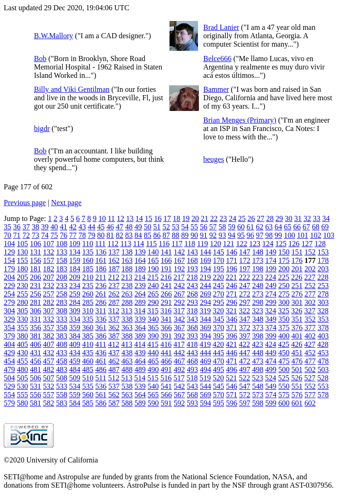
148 (257, 252)
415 (152, 344)
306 (35, 311)
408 (61, 344)
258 (61, 294)
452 (310, 353)
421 (231, 344)
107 (48, 244)
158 (61, 260)
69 (325, 227)
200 (284, 269)
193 (192, 269)
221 (231, 277)
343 (192, 319)
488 (127, 369)
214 (139, 277)
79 (91, 235)
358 (61, 327)
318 (192, 311)
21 (204, 218)
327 (309, 311)
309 (74, 311)
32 (307, 218)
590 (153, 403)
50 (147, 227)
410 (87, 344)
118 (189, 244)
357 (48, 327)
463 (127, 361)
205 (22, 277)
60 (241, 227)
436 (100, 353)
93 (222, 235)
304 (9, 311)
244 (205, 286)
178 (323, 260)
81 (110, 235)
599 (270, 403)
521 (231, 378)
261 (100, 294)
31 (298, 218)
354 (9, 327)
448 (257, 353)
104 (9, 244)
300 (284, 302)
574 (270, 395)
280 (22, 302)
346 (231, 319)
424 (270, 344)
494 (205, 369)
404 (9, 344)
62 (259, 227)
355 (22, 327)
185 (87, 269)
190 (153, 269)
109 (74, 244)
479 (9, 369)
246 (231, 286)
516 (165, 378)
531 (35, 386)
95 (241, 235)
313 (126, 311)
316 (165, 311)
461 (100, 361)
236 (100, 286)
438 (127, 353)
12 (120, 218)
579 (9, 403)
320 (218, 311)
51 (157, 227)
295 (218, 302)
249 (270, 286)
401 (297, 336)
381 (35, 336)
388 (127, 336)
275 (284, 294)
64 (278, 227)
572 (244, 395)
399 (270, 336)
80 (101, 235)
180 (22, 269)
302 (310, 302)
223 (257, 277)
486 (100, 369)
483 (61, 369)
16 (158, 218)
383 (61, 336)
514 (139, 378)
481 (35, 369)
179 (9, 269)
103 (328, 235)
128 (319, 244)
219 (205, 277)
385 (87, 336)
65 (287, 227)
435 (87, 353)
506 (35, 378)
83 (129, 235)
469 (205, 361)
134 (74, 252)
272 (244, 294)
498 (257, 369)
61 (250, 227)
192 (179, 269)
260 (87, 294)
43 (82, 227)
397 (244, 336)
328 (322, 311)
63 (269, 227)
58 (222, 227)
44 (91, 227)
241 (166, 286)
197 (244, 269)
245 (218, 286)
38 (35, 227)
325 (283, 311)
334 (74, 319)
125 (280, 244)
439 (140, 353)
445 (218, 353)
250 (284, 286)
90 (194, 235)
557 (48, 395)
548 (257, 386)
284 (74, 302)
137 (114, 252)
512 (113, 378)
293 (192, 302)
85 (147, 235)
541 (166, 386)
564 (140, 395)
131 (35, 252)
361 (100, 327)
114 (138, 244)
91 (203, 235)
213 (126, 277)
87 (166, 235)
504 (9, 378)
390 (153, 336)
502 (310, 369)
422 (244, 344)
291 (166, 302)
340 (153, 319)
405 (22, 344)
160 (87, 260)
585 (87, 403)
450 (284, 353)
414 (139, 344)
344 (205, 319)
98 (269, 235)
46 (110, 227)
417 (178, 344)
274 (270, 294)
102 (315, 235)
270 (218, 294)
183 (61, 269)
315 (152, 311)
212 (113, 277)
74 (45, 235)
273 (257, 294)
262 (114, 294)
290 (153, 302)
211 (100, 277)
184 (74, 269)
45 (101, 227)
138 (127, 252)
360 (87, 327)
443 (192, 353)
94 (231, 235)
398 (257, 336)
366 (166, 327)
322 (244, 311)
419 (205, 344)
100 (289, 235)
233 (61, 286)
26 (251, 218)
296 (231, 302)
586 (100, 403)
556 (35, 395)
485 (87, 369)
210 (87, 277)
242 (179, 286)
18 (176, 218)
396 (231, 336)
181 (35, 269)
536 (100, 386)
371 (231, 327)
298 (257, 302)
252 (310, 286)
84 (138, 235)
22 (214, 218)
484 (74, 369)
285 (87, 302)
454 (9, 361)
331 (35, 319)
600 (284, 403)
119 (202, 244)
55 (194, 227)
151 (297, 252)
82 (119, 235)
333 (61, 319)
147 (244, 252)
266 (166, 294)
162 (114, 260)
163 (127, 260)
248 (257, 286)
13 (130, 218)
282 (48, 302)
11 (111, 218)
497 (244, 369)
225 (283, 277)
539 (140, 386)
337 (114, 319)
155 (22, 260)
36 (17, 227)
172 (244, 260)
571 (231, 395)
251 (297, 286)
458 (61, 361)
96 (250, 235)
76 (63, 235)
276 (297, 294)
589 (140, 403)
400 (284, 336)
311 (100, 311)
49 (138, 227)
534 (74, 386)
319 (205, 311)
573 (257, 395)
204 (9, 277)
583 (61, 403)
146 (231, 252)
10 (102, 218)
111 (100, 244)
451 (297, 353)
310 (87, 311)
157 (48, 260)
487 (114, 369)
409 (74, 344)
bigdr (42, 128)
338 (127, 319)
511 (100, 378)
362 (114, 327)
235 (87, 286)
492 (179, 369)
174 (270, 260)
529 (9, 386)
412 (113, 344)
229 (9, 286)
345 (218, 319)
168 (192, 260)
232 (48, 286)
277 (310, 294)
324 (270, 311)
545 (218, 386)
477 (310, 361)
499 (270, 369)
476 (297, 361)
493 (192, 369)
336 (100, 319)
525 (283, 378)
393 (192, 336)
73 (35, 235)
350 (284, 319)
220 (218, 277)
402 (310, 336)
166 (166, 260)
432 (48, 353)
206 (35, 277)
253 (323, 286)
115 (151, 244)
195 (218, 269)
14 (139, 218)
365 (153, 327)
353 (323, 319)
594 (205, 403)
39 (45, 227)
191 (166, 269)
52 (166, 227)
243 (192, 286)
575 (284, 395)
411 (100, 344)
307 (48, 311)
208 (61, 277)
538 (127, 386)
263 (127, 294)
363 (127, 327)
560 (87, 395)
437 (114, 353)
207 (48, 277)
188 (127, 269)
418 (192, 344)
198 (257, 269)
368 (192, 327)
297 (244, 302)
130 (22, 252)
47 (119, 227)
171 (231, 260)
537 (114, 386)
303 (323, 302)
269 (205, 294)
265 (153, 294)
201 (297, 269)
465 (153, 361)
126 (293, 244)
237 (114, 286)
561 (100, 395)
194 (205, 269)
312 (113, 311)
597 (244, 403)
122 (241, 244)
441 (166, 353)
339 (140, 319)
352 (310, 319)
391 (166, 336)
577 (310, 395)
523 (257, 378)
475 (284, 361)
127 (306, 244)
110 (87, 244)
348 (257, 319)
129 (9, 252)
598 (257, 403)
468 (192, 361)
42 (73, 227)
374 (270, 327)
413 (126, 344)
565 (153, 395)
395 (218, 336)
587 (114, 403)
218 (192, 277)
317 (178, 311)
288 (127, 302)
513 (126, 378)
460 (87, 361)
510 (87, 378)
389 (140, 336)
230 (22, 286)
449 (270, 353)
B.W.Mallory (53, 36)
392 (179, 336)
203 (323, 269)
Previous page (25, 203)
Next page (66, 203)
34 (326, 218)
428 (322, 344)
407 (48, 344)
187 (114, 269)
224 (270, 277)
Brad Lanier (221, 27)
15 (148, 218)
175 (284, 260)
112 (112, 244)
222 (244, 277)
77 (73, 235)
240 (153, 286)
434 (74, 353)
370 (218, 327)
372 (244, 327)
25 (242, 218)
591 (166, 403)
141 (166, 252)
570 (218, 395)
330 (22, 319)
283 (61, 302)
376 (297, 327)
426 (296, 344)
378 (323, 327)
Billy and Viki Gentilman (72, 89)
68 (315, 227)
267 (179, 294)
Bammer (216, 89)
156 (35, 260)
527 (309, 378)
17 (167, 218)
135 (87, 252)
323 (257, 311)
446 (231, 353)
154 (9, 260)
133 (61, 252)
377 (310, 327)
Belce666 (217, 58)
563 (127, 395)
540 (153, 386)
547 (244, 386)
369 (205, 327)
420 (218, 344)
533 (61, 386)
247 (244, 286)
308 (61, 311)
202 (310, 269)
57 (213, 227)
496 (231, 369)
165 (153, 260)
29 (279, 218)
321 (231, 311)
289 (140, 302)
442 (179, 353)
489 (140, 369)
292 (179, 302)
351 (297, 319)
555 (22, 395)
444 (205, 353)
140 (153, 252)
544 (205, 386)
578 (323, 395)
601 (297, 403)
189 (140, 269)
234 (74, 286)
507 (48, 378)
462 (114, 361)
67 (306, 227)
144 (205, 252)
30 (288, 218)
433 (61, 353)
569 (205, 395)
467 (179, 361)
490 (153, 369)
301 (297, 302)
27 (260, 218)
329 (9, 319)
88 (175, 235)
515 (152, 378)
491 (166, 369)
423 (257, 344)
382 (48, 336)
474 (270, 361)
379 (9, 336)
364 (140, 327)
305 (22, 311)
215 (152, 277)
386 (100, 336)
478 (323, 361)
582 (48, 403)
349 (270, 319)
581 (35, 403)
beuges (213, 159)
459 (74, 361)
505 (22, 378)
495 (218, 369)
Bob (40, 58)
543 (192, 386)
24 (232, 218)
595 (218, 403)
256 (35, 294)
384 (74, 336)
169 (205, 260)
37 (26, 227)
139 (140, 252)
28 (270, 218)
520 (218, 378)
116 (164, 244)
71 (17, 235)
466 (166, 361)
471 (231, 361)
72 (26, 235)
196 (231, 269)
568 (192, 395)
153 (323, 252)
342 (179, 319)
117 (176, 244)
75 (54, 235)
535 (87, 386)
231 (35, 286)
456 (35, 361)
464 (140, 361)
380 (22, 336)
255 (22, 294)
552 (310, 386)
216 (165, 277)
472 (244, 361)
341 (166, 319)
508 (61, 378)
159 (74, 260)
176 (297, 260)
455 (22, 361)
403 (323, 336)
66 (297, 227)
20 (195, 218)
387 (114, 336)
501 (297, 369)
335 (87, 319)
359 (74, 327)
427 (309, 344)
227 (309, 277)
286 (100, 302)
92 (213, 235)
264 (140, 294)
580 (22, 403)
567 (179, 395)
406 (35, 344)
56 (203, 227)
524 (270, 378)
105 (22, 244)
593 (192, 403)
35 (7, 227)
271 (231, 294)
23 (223, 218)
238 (127, 286)
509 (74, 378)
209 (74, 277)
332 (48, 319)
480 (22, 369)
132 (48, 252)
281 (35, 302)
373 (257, 327)
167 (179, 260)
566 (166, 395)
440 (153, 353)
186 (100, 269)
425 (283, 344)
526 (296, 378)
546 (231, 386)
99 (278, 235)
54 (185, 227)
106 (35, 244)
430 (22, 353)
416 (165, 344)
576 (297, 395)
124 (267, 244)
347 (244, 319)
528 (322, 378)
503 (323, 369)
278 (323, 294)
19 (186, 218)
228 (322, 277)
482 (48, 369)
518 (192, 378)
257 (48, 294)
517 (178, 378)
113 (125, 244)
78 (82, 235)
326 (296, 311)
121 (228, 244)
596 (231, 403)
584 (74, 403)
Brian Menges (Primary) (239, 120)
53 (175, 227)
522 (244, 378)
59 (231, 227)
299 (270, 302)
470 (218, 361)
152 (310, 252)
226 (296, 277)
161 (100, 260)
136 (100, 252)
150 (284, 252)
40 (54, 227)
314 (139, 311)
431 (35, 353)
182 (48, 269)
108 (61, 244)
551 (297, 386)
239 (140, 286)
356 (35, 327)
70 (7, 235)
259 (74, 294)
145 (218, 252)
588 (127, 403)
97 (259, 235)
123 (254, 244)
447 (244, 353)
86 (157, 235)
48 (129, 227)
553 (323, 386)
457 (48, 361)
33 (316, 218)
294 (205, 302)
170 (218, 260)
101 (302, 235)
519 (205, 378)
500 (284, 369)
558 (61, 395)
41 (63, 227)
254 (9, 294)
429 (9, 353)
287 (114, 302)
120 (215, 244)
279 (9, 302)
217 (178, 277)
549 (270, 386)
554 (9, 395)
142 (179, 252)
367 (179, 327)
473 (257, 361)
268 (192, 294)
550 (284, 386)
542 (179, 386)
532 (48, 386)
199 (270, 269)
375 (284, 327)
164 (140, 260)
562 (114, 395)
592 (179, 403)
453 (323, 353)
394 (205, 336)
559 (74, 395)
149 (270, 252)
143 (192, 252)
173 (257, 260)
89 (185, 235)
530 (22, 386)
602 (310, 403)
